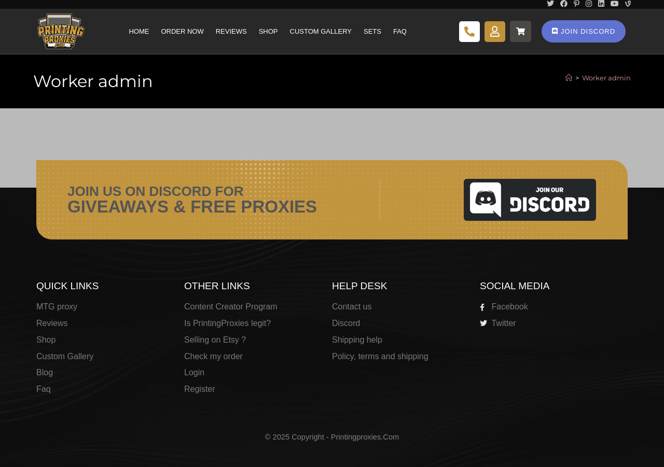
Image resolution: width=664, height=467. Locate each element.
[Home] (568, 78)
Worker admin (606, 78)
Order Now (182, 31)
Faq (400, 31)
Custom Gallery (321, 31)
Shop (268, 31)
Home (139, 31)
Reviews (231, 31)
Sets (372, 31)
